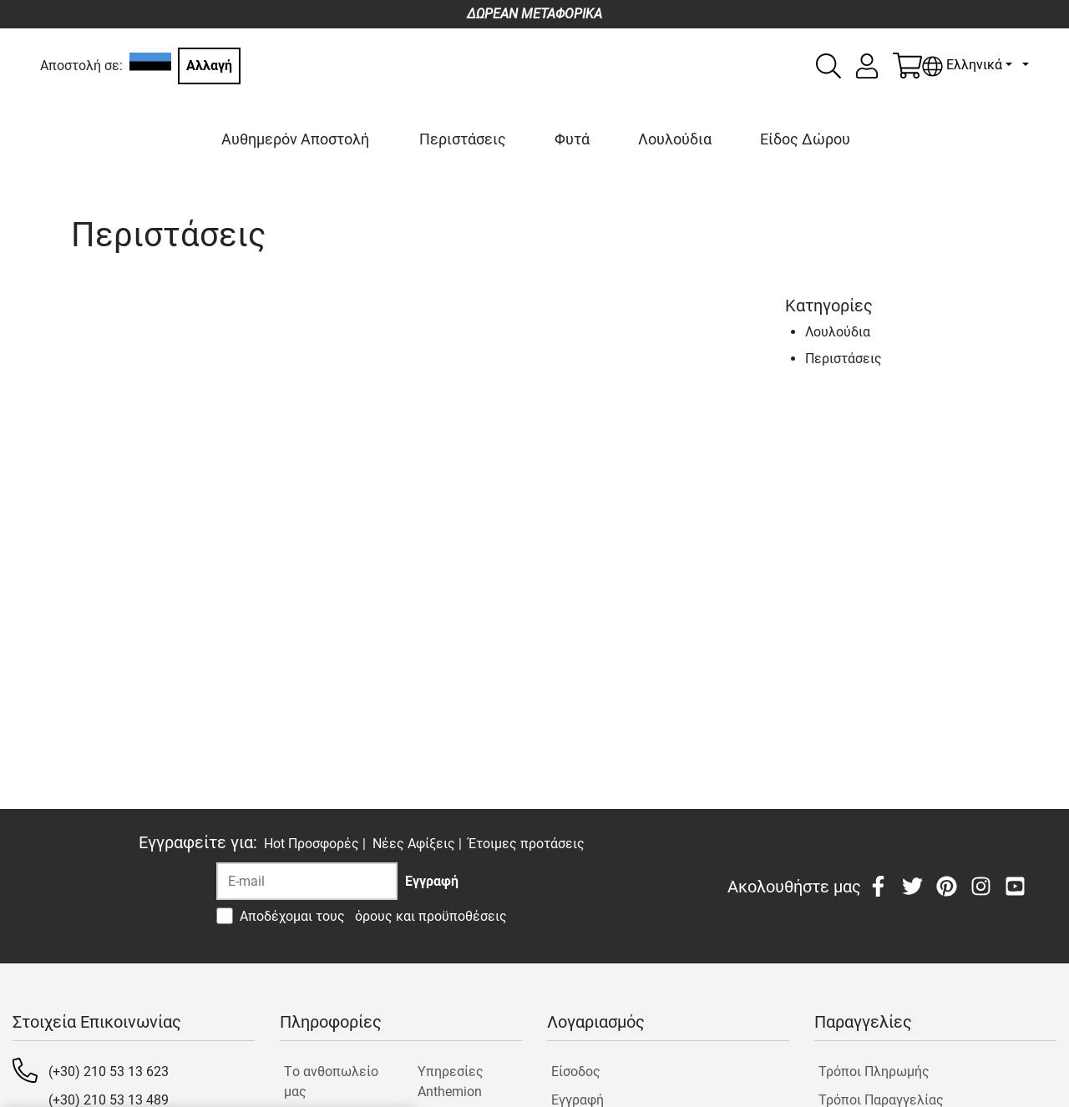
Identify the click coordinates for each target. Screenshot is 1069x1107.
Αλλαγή (209, 65)
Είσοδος (575, 1071)
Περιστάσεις (462, 139)
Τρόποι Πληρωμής (874, 1071)
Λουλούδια (675, 139)
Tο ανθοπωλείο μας (331, 1081)
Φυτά (572, 139)
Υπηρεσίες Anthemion (451, 1081)
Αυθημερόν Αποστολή (295, 139)
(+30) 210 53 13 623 (108, 1071)
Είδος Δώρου (805, 139)
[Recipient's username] (307, 881)
